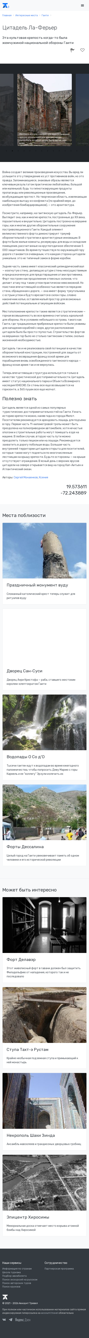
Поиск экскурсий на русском (19, 1279)
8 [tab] (47, 151)
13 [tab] (77, 151)
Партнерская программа (59, 1268)
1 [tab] (6, 151)
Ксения (43, 477)
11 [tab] (65, 151)
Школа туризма (11, 1272)
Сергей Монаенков (26, 477)
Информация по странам (17, 1268)
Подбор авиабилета (14, 1276)
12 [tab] (71, 151)
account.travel (49, 1313)
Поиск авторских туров (16, 1283)
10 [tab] (59, 151)
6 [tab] (36, 151)
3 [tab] (18, 151)
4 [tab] (24, 151)
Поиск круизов (11, 1286)
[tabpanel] (44, 110)
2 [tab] (12, 151)
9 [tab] (53, 151)
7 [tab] (42, 151)
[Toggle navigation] (82, 5)
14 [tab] (83, 151)
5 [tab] (30, 151)
